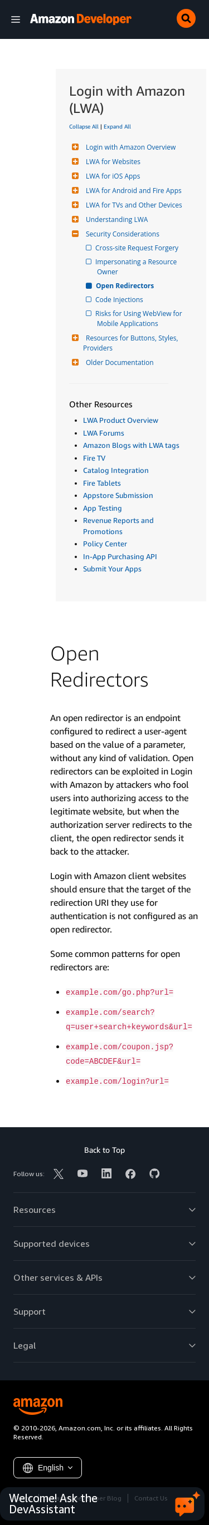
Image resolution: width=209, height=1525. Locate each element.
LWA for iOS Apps (111, 176)
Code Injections (120, 299)
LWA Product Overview (120, 420)
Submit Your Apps (112, 568)
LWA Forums (103, 432)
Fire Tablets (102, 482)
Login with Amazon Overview (129, 147)
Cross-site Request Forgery (137, 248)
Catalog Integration (116, 470)
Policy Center (105, 543)
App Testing (102, 508)
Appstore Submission (118, 495)
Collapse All (84, 126)
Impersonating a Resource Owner (137, 267)
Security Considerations (121, 234)
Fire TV (94, 457)
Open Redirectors (125, 285)
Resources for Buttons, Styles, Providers (131, 343)
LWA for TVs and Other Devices (132, 205)
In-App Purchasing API (120, 556)
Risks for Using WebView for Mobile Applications (140, 318)
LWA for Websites (111, 161)
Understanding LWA (115, 219)
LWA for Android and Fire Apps (132, 190)
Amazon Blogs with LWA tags (131, 445)
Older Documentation (118, 362)
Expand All (117, 126)
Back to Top (104, 1149)
